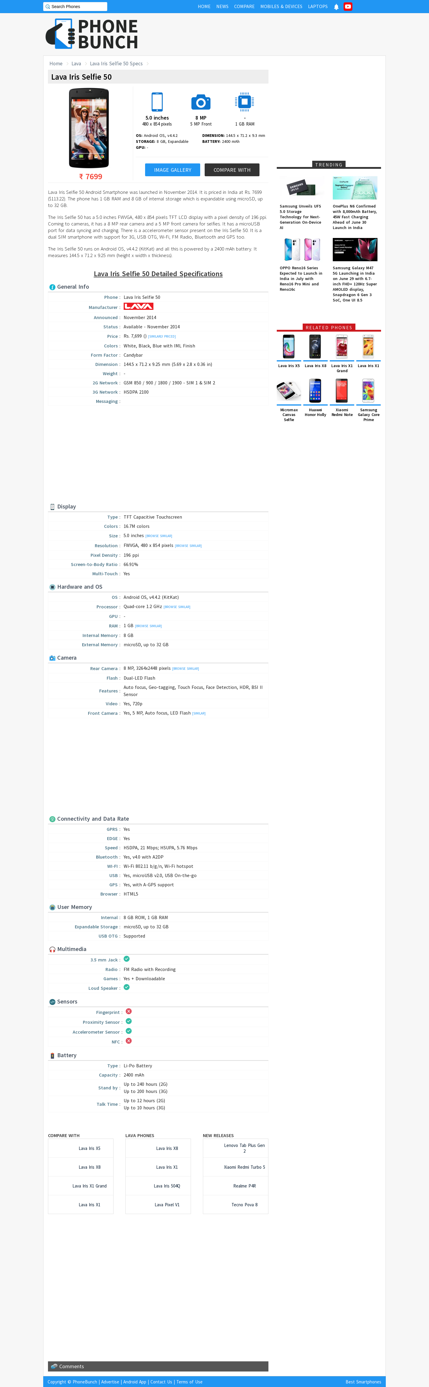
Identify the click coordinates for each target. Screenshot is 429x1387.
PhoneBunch (85, 1382)
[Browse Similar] (158, 536)
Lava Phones (139, 1135)
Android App (134, 1382)
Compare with (64, 1135)
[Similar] (199, 713)
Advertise (110, 1382)
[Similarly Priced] (162, 336)
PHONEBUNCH (108, 34)
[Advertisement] (277, 34)
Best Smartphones (363, 1382)
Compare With (232, 169)
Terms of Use (189, 1382)
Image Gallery (172, 169)
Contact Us (161, 1382)
